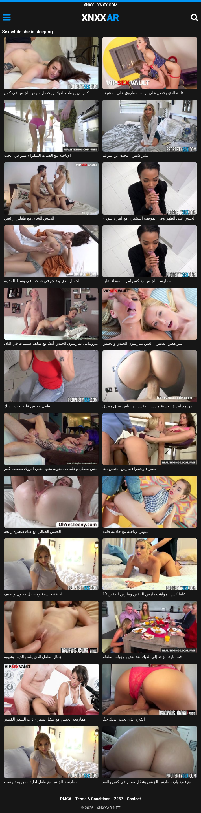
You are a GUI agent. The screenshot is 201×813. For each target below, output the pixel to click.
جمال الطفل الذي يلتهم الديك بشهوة (33, 656)
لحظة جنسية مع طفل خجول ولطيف (33, 594)
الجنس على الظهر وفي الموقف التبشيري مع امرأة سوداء (148, 218)
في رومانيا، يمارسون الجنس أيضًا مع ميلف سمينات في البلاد (51, 343)
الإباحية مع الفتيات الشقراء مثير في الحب (37, 155)
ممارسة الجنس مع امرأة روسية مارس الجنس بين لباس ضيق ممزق (149, 406)
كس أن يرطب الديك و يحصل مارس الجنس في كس (46, 92)
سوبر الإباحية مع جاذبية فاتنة (125, 531)
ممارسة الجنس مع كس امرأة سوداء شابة (136, 281)
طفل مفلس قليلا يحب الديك (27, 406)
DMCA (65, 799)
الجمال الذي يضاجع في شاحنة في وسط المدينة (42, 281)
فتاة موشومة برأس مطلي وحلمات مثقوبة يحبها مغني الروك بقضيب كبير (51, 468)
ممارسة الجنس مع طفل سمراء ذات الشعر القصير (45, 719)
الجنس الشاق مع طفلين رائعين (29, 218)
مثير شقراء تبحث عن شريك (125, 155)
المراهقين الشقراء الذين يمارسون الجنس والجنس (142, 343)
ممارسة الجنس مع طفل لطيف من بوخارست (41, 781)
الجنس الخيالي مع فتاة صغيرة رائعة (32, 531)
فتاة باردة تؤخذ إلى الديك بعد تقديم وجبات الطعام (142, 656)
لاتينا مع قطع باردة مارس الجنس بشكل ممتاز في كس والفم (149, 781)
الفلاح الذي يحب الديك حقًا (123, 719)
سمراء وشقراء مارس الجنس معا (129, 468)
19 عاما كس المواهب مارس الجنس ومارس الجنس (143, 594)
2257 (118, 799)
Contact (134, 799)
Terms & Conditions (92, 799)
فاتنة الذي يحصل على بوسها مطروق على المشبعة (143, 92)
